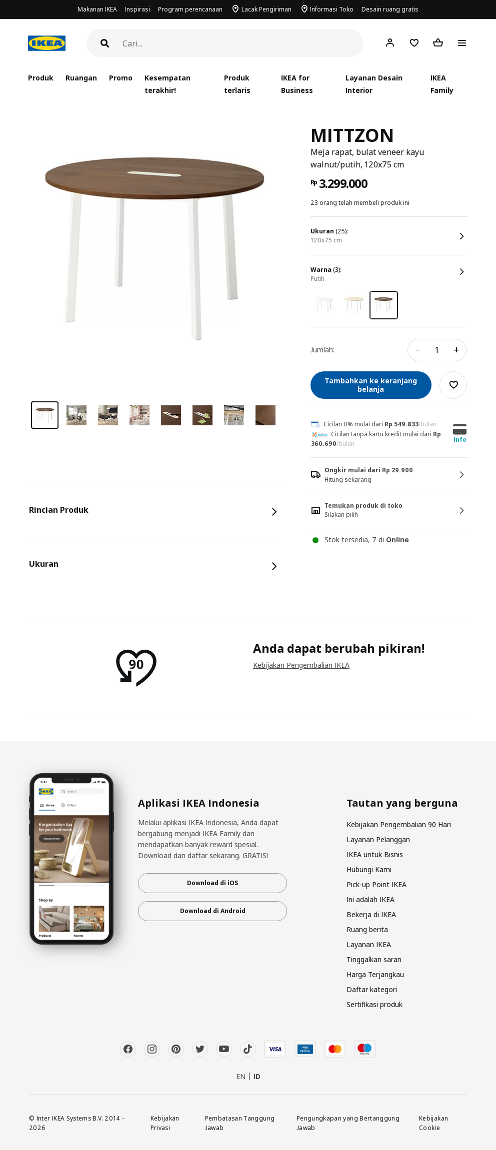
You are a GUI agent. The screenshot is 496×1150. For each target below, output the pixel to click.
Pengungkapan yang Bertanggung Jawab (348, 1123)
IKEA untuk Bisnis (374, 854)
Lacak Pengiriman (267, 9)
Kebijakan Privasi (165, 1123)
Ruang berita (367, 929)
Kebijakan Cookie (433, 1123)
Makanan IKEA (97, 9)
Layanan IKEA (368, 944)
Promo (120, 77)
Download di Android (213, 911)
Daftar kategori (371, 989)
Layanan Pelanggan (378, 839)
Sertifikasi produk (374, 1004)
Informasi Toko (332, 9)
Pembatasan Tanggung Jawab (240, 1123)
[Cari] (242, 43)
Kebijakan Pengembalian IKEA (301, 665)
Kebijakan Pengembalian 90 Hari (398, 824)
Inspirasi (137, 9)
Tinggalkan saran (374, 959)
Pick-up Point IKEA (376, 884)
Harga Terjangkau (375, 974)
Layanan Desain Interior (374, 84)
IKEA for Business (297, 84)
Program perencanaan (190, 9)
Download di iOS (212, 883)
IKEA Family (442, 84)
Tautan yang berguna (402, 803)
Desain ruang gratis (390, 9)
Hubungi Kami (369, 869)
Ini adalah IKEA (370, 899)
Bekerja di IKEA (371, 914)
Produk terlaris (237, 84)
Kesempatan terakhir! (167, 84)
